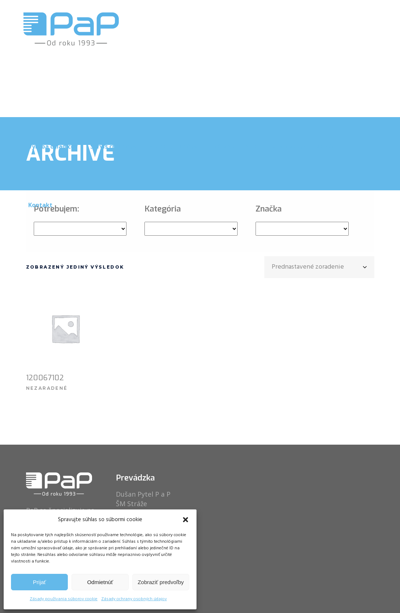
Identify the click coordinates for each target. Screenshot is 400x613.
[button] (185, 519)
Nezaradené (47, 388)
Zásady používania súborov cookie (64, 599)
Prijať (39, 582)
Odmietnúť (100, 582)
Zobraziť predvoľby (160, 582)
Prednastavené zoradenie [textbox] (308, 267)
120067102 (45, 378)
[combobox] (319, 267)
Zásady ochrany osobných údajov (134, 599)
